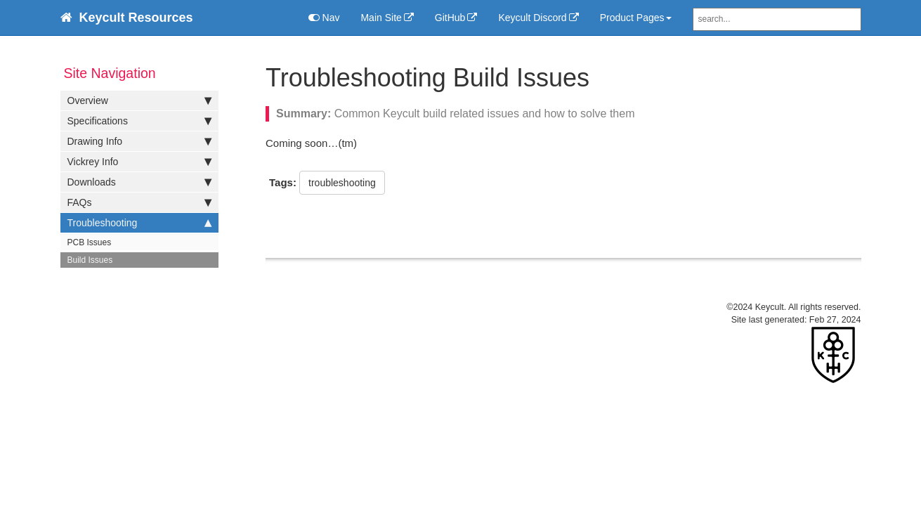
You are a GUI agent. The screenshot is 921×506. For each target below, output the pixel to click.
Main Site (380, 17)
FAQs (139, 202)
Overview (139, 100)
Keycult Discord (532, 17)
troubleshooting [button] (342, 182)
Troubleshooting (139, 223)
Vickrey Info (139, 162)
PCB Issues (89, 242)
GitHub (450, 17)
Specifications (139, 121)
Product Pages (636, 17)
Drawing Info (139, 141)
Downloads (139, 182)
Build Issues (90, 260)
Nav (324, 17)
